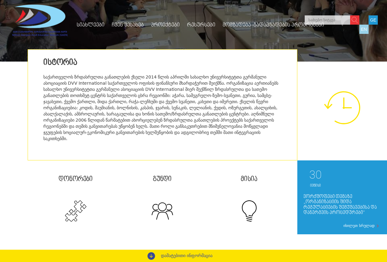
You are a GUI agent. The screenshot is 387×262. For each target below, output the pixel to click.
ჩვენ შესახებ (128, 25)
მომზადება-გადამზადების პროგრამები (273, 25)
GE (373, 20)
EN (364, 29)
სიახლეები (90, 25)
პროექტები (165, 25)
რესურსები (201, 25)
